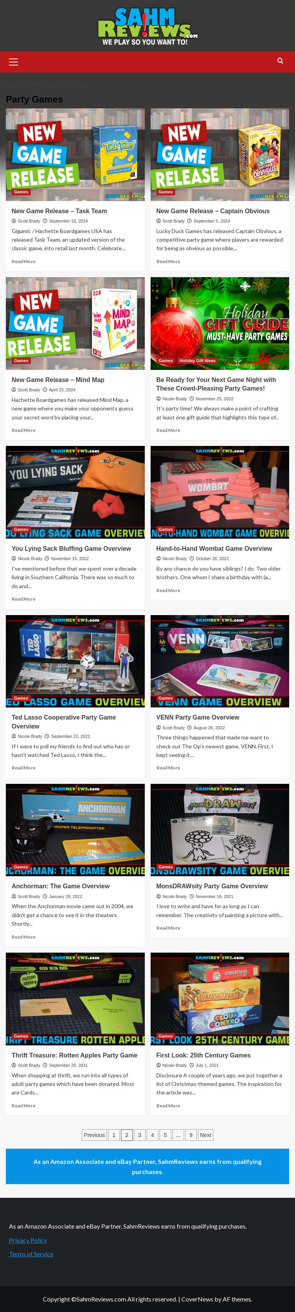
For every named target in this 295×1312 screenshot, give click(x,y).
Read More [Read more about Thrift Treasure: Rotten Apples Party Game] (23, 1106)
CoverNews (197, 1299)
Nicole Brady (175, 398)
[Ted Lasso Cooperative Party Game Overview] (75, 661)
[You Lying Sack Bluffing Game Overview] (75, 492)
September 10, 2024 (68, 221)
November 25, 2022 (215, 398)
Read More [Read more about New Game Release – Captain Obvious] (168, 261)
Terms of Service (31, 1253)
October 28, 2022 (212, 558)
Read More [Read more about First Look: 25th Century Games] (168, 1106)
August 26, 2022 (209, 727)
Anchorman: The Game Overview (61, 886)
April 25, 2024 (62, 389)
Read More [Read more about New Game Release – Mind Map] (23, 430)
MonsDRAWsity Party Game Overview (212, 886)
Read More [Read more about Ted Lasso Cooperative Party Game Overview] (23, 768)
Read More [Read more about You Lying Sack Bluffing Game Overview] (23, 599)
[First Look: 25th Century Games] (220, 999)
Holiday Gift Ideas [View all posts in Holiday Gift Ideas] (197, 360)
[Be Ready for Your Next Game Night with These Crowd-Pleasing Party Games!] (220, 323)
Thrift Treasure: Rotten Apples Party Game (74, 1055)
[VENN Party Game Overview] (220, 661)
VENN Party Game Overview (197, 717)
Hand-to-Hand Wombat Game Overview (214, 548)
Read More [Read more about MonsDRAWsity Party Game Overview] (168, 928)
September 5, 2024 (211, 221)
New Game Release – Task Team (59, 211)
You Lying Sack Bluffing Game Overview (71, 548)
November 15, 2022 (70, 558)
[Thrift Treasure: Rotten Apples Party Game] (75, 999)
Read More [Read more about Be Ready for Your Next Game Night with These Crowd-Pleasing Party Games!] (168, 430)
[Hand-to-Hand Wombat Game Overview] (220, 492)
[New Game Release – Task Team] (75, 154)
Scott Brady (29, 221)
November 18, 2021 (215, 896)
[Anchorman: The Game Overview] (75, 830)
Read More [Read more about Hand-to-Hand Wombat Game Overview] (168, 590)
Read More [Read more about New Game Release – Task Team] (23, 261)
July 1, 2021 (207, 1065)
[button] (13, 61)
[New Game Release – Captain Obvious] (220, 154)
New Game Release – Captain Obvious (213, 211)
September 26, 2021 (68, 1065)
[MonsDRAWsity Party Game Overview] (220, 830)
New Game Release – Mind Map (58, 380)
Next (205, 1135)
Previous (94, 1135)
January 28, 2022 (65, 896)
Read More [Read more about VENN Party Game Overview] (168, 768)
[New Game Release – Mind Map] (75, 323)
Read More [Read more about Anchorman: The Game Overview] (23, 937)
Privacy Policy (28, 1240)
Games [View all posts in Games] (21, 191)
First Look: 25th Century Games (203, 1055)
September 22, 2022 (70, 736)
